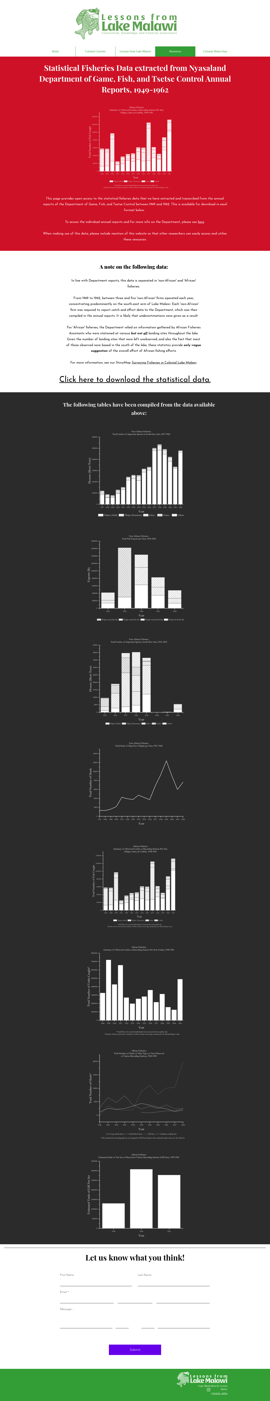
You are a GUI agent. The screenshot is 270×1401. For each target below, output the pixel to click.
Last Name (145, 1274)
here (201, 222)
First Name (67, 1274)
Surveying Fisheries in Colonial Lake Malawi (164, 362)
